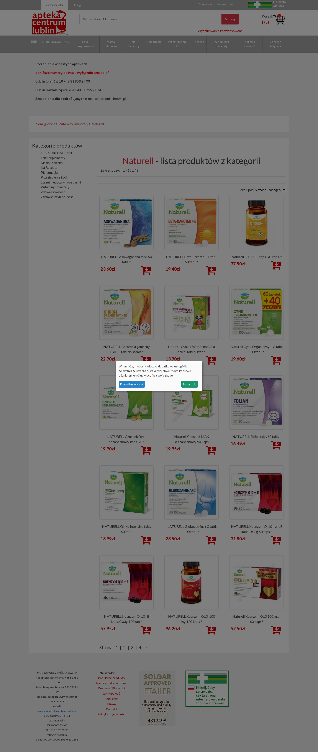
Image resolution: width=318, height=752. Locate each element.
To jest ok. (189, 384)
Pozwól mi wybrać (132, 384)
